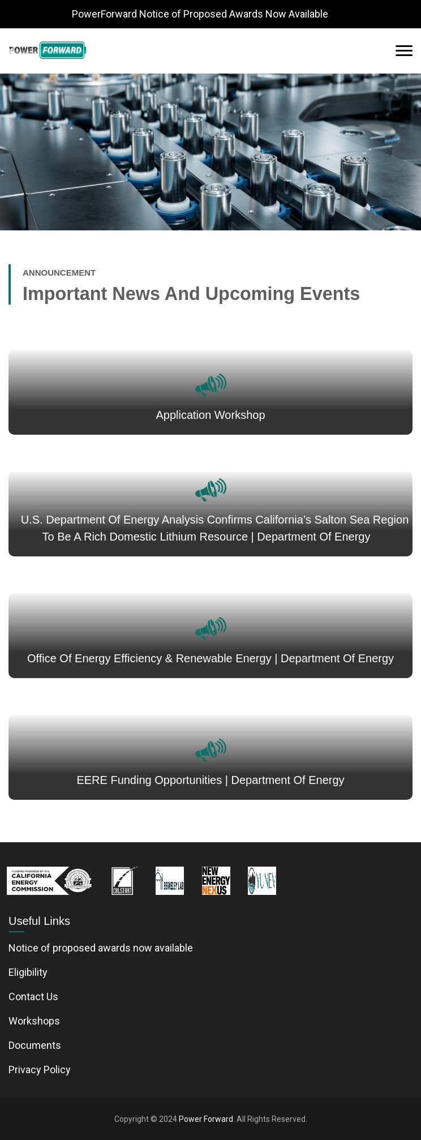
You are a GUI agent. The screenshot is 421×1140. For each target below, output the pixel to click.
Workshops (34, 1021)
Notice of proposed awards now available (100, 948)
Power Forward (206, 1119)
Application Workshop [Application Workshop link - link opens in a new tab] (210, 415)
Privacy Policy (39, 1069)
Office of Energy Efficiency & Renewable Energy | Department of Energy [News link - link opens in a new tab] (210, 658)
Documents (34, 1045)
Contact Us (33, 996)
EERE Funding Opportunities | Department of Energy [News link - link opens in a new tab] (210, 780)
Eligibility (28, 972)
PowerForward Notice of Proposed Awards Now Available (200, 14)
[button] (11, 51)
